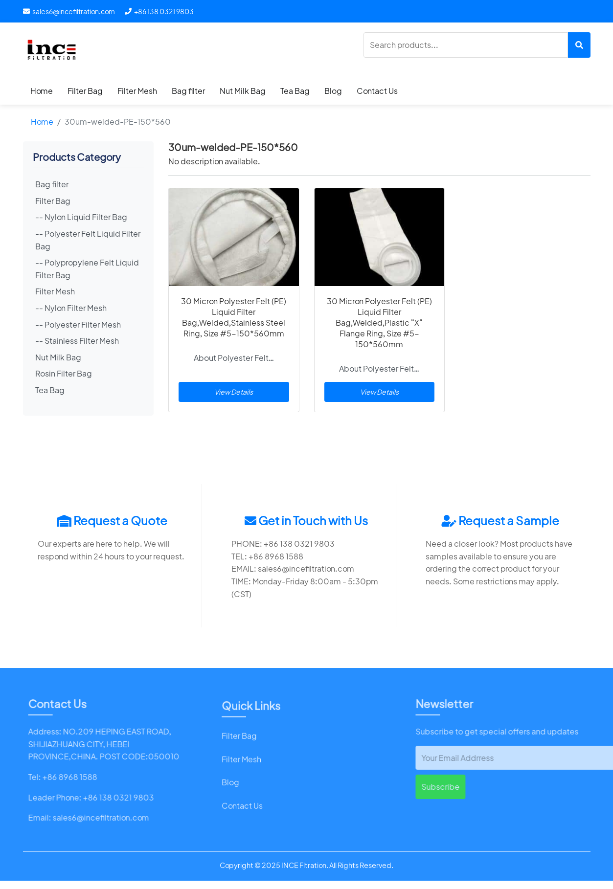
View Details (233, 391)
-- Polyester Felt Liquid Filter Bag (87, 239)
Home (41, 91)
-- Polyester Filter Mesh (78, 324)
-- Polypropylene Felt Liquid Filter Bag (87, 268)
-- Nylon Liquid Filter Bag (81, 217)
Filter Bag (85, 91)
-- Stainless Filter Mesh (77, 340)
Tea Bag (295, 91)
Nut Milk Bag (243, 91)
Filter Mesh (137, 91)
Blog (333, 91)
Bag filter (188, 91)
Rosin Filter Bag (63, 373)
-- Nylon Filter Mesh (71, 308)
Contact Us (377, 91)
